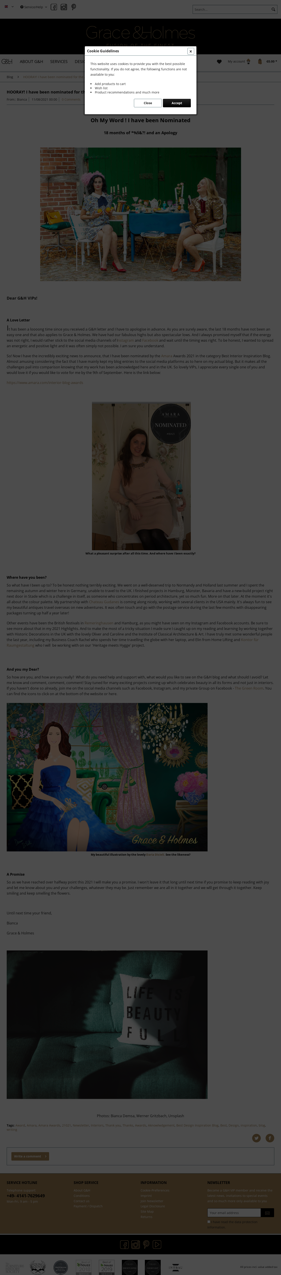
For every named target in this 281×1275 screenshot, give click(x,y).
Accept (177, 103)
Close (148, 103)
